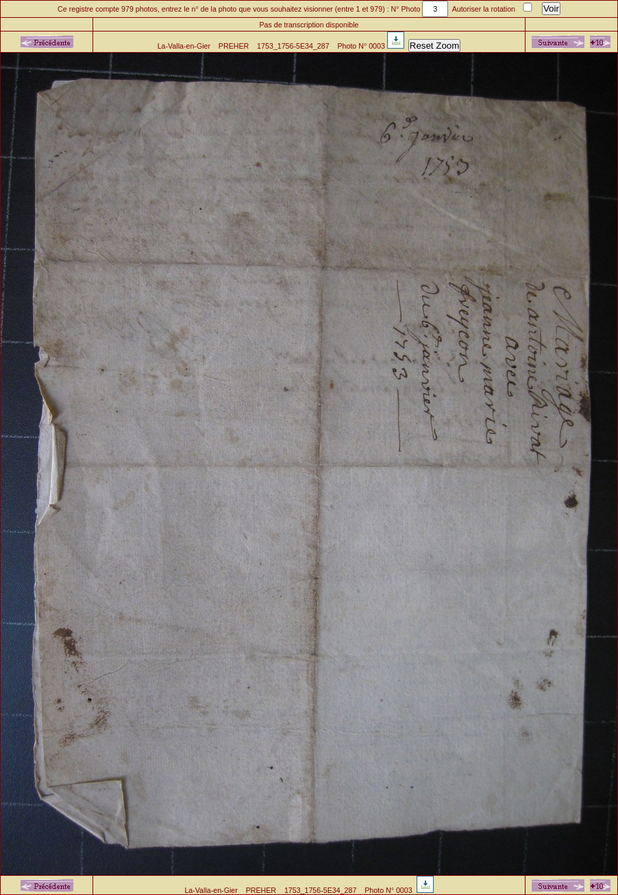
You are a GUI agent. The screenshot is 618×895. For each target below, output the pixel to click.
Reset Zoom (435, 45)
